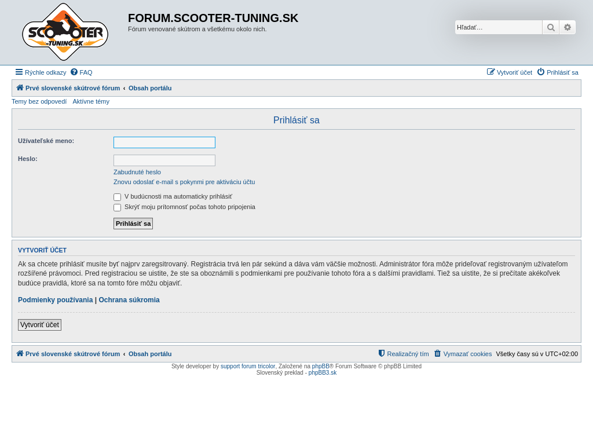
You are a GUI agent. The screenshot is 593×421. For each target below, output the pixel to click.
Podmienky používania (55, 300)
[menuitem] (81, 72)
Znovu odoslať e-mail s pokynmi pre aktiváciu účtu (184, 181)
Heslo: (28, 158)
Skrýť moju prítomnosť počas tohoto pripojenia (184, 206)
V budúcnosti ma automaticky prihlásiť (173, 196)
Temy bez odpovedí (39, 101)
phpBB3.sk (322, 372)
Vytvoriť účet (39, 325)
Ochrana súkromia (128, 300)
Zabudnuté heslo (137, 172)
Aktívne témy (90, 101)
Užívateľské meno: (46, 140)
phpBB (321, 366)
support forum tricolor (248, 366)
